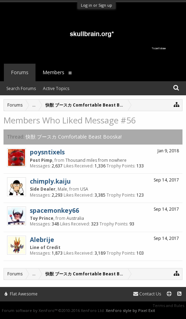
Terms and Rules (168, 305)
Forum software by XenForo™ (53, 310)
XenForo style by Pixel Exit (130, 310)
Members (53, 72)
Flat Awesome (21, 294)
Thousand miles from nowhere (96, 160)
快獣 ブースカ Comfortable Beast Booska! (74, 136)
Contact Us (147, 294)
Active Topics (56, 88)
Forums (19, 72)
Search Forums (21, 88)
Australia (75, 218)
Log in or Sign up (96, 5)
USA (84, 189)
